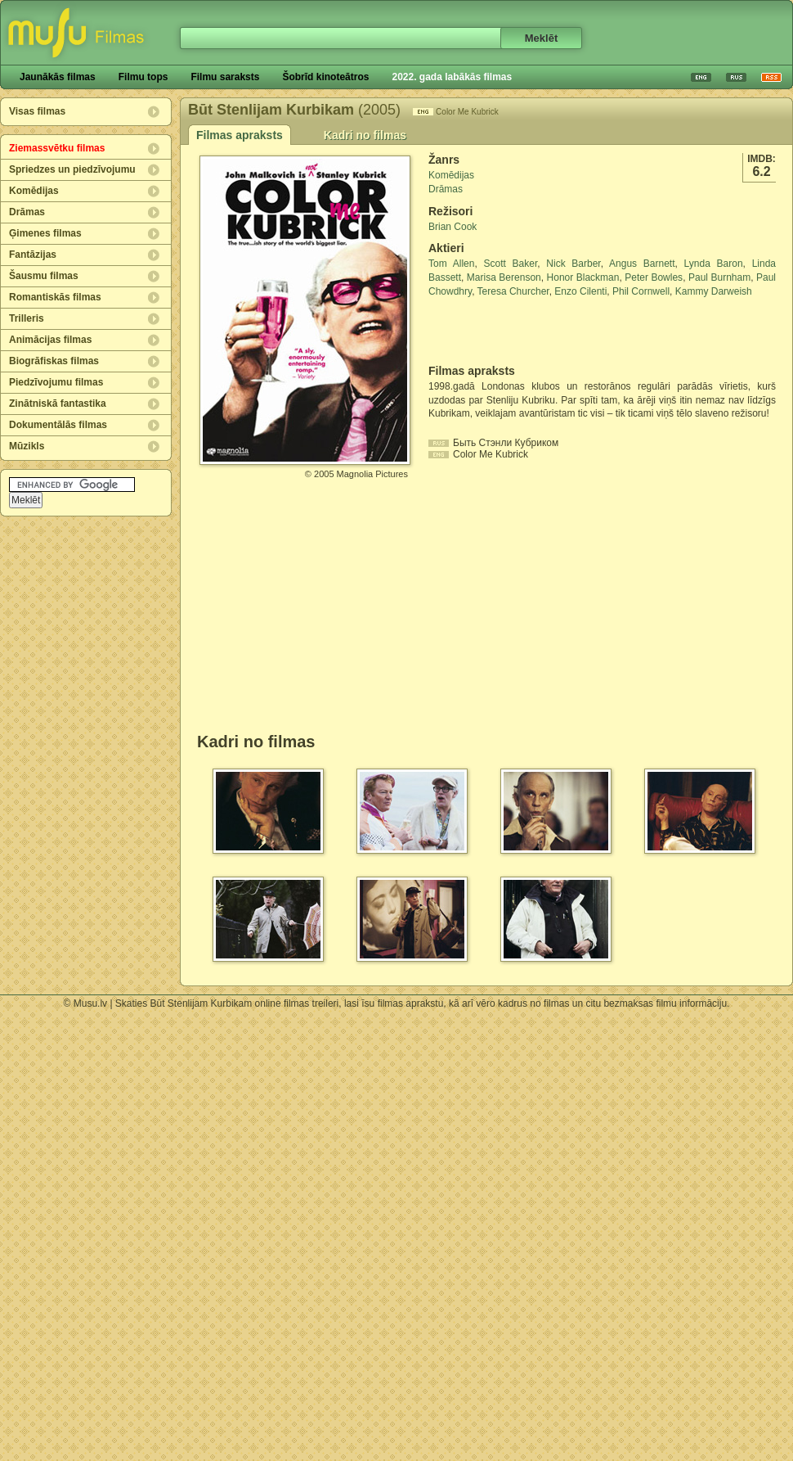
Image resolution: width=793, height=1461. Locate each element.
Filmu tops (143, 77)
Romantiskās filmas (55, 297)
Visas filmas (37, 111)
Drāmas (27, 212)
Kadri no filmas (365, 135)
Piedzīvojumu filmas (56, 382)
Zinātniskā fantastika (57, 403)
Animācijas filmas (50, 339)
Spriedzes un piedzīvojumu (72, 169)
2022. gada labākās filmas (452, 77)
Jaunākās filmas (58, 77)
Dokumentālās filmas (58, 425)
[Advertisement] (524, 331)
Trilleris (26, 318)
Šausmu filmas (43, 276)
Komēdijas (34, 190)
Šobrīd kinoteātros (325, 77)
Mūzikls (26, 446)
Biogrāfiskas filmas (54, 361)
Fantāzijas (32, 254)
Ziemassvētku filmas (57, 148)
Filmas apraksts (239, 135)
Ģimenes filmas (45, 233)
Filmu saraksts (224, 77)
